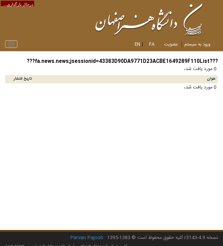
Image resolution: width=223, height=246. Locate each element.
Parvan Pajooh (86, 238)
